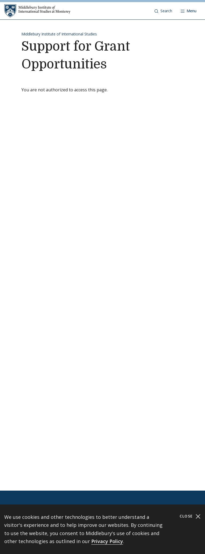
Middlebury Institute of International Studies (59, 33)
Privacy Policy (107, 541)
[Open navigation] (188, 10)
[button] (163, 10)
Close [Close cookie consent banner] (190, 516)
